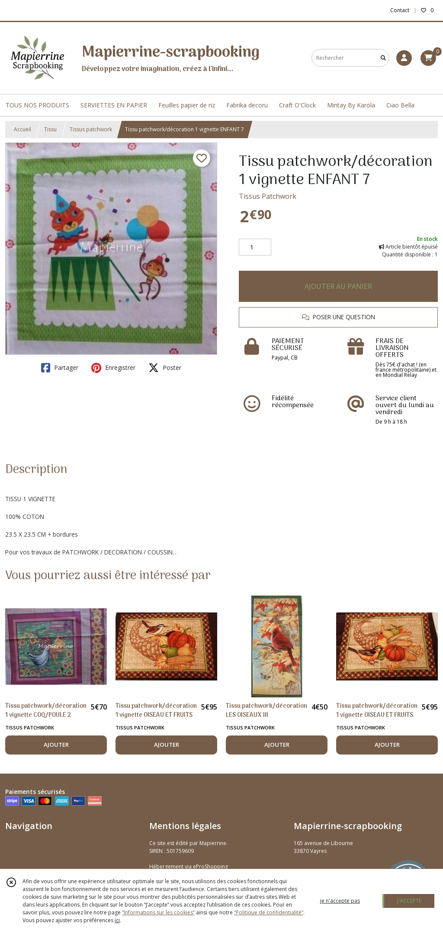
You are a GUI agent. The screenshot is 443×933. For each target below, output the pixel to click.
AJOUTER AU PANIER (338, 286)
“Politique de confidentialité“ (268, 912)
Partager (59, 368)
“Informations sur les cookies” (158, 912)
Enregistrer (113, 368)
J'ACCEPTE (409, 900)
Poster (164, 368)
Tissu (50, 129)
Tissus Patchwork (267, 196)
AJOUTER (56, 744)
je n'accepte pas (340, 900)
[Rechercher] (383, 57)
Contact (399, 10)
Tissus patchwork (91, 129)
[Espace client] (404, 58)
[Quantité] (255, 247)
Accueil (22, 129)
